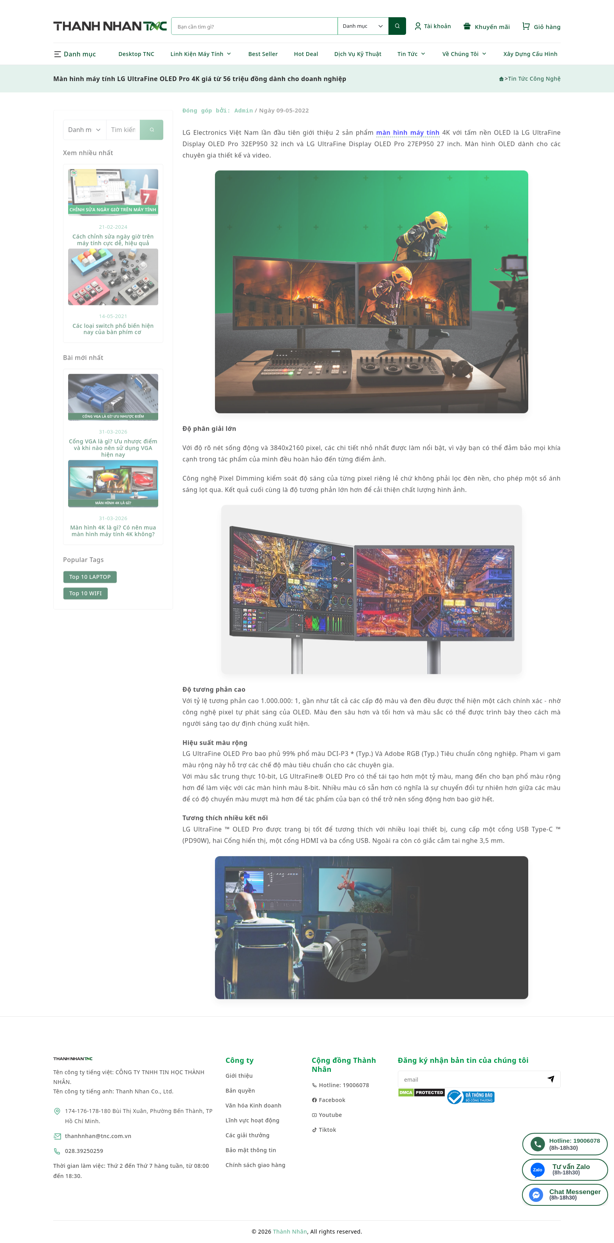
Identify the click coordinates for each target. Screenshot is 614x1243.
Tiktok (324, 1129)
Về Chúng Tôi (460, 54)
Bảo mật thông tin (251, 1150)
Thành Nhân (290, 1231)
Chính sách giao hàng (255, 1165)
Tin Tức (407, 54)
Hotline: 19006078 (340, 1085)
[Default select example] (363, 26)
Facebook (328, 1100)
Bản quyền (240, 1090)
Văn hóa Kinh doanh (254, 1105)
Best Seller (263, 54)
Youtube (327, 1114)
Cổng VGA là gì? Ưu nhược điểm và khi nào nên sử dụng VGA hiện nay (113, 470)
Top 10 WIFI (85, 616)
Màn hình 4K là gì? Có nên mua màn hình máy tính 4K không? (113, 553)
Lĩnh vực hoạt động (253, 1120)
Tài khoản (432, 26)
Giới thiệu (239, 1075)
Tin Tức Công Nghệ (534, 78)
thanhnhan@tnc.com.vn (98, 1136)
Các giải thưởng (248, 1135)
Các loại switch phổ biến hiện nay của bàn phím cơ (113, 351)
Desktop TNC (136, 54)
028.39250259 (84, 1150)
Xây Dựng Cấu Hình (531, 54)
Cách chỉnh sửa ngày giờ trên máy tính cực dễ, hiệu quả (113, 262)
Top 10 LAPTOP (90, 599)
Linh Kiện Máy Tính (196, 54)
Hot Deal (306, 54)
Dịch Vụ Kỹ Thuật (358, 54)
